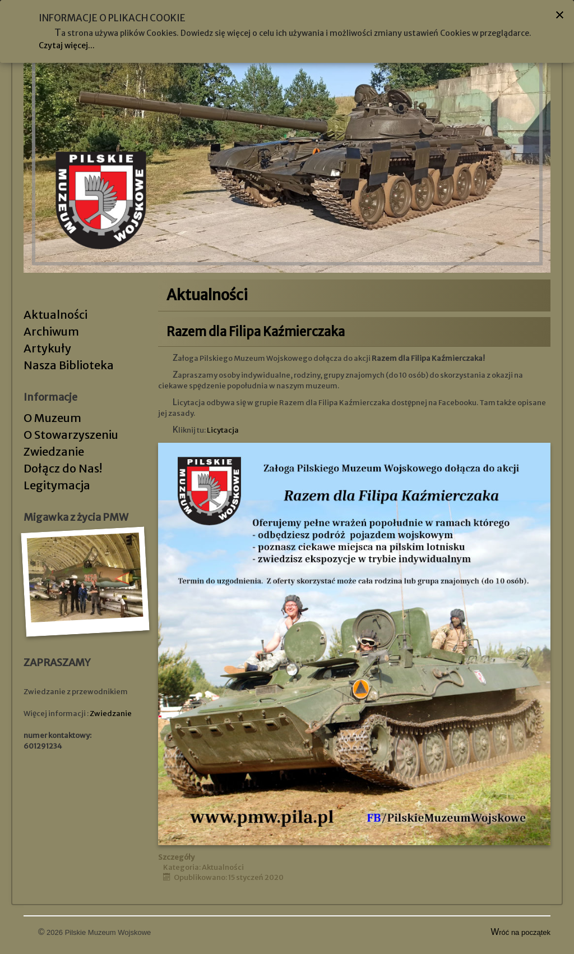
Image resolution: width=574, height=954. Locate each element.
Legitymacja (57, 485)
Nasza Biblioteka (69, 365)
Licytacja (223, 430)
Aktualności (55, 315)
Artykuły (47, 348)
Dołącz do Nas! (63, 468)
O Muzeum (52, 418)
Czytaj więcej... (67, 45)
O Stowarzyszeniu (71, 435)
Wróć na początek (521, 932)
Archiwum (51, 331)
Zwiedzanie (54, 451)
